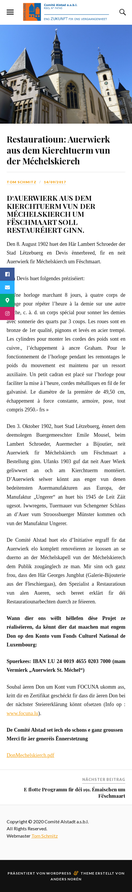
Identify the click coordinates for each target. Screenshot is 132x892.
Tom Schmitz (21, 182)
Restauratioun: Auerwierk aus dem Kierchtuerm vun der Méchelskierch (58, 149)
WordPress (58, 873)
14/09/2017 (55, 182)
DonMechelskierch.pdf (30, 755)
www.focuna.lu (22, 713)
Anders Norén (66, 879)
